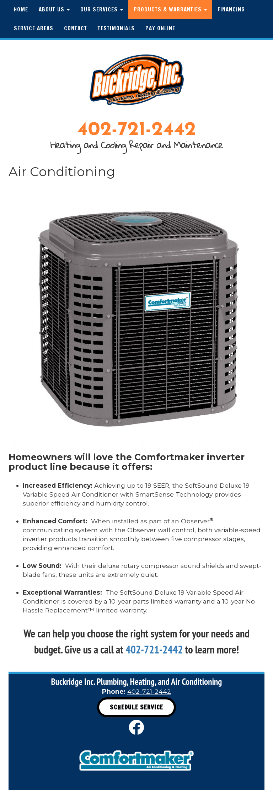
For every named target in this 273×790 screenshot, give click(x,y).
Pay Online (160, 28)
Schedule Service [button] (136, 707)
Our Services (101, 9)
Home (21, 9)
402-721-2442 (136, 130)
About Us (54, 9)
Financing (231, 9)
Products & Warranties (170, 9)
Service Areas (33, 28)
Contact (75, 28)
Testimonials (116, 28)
